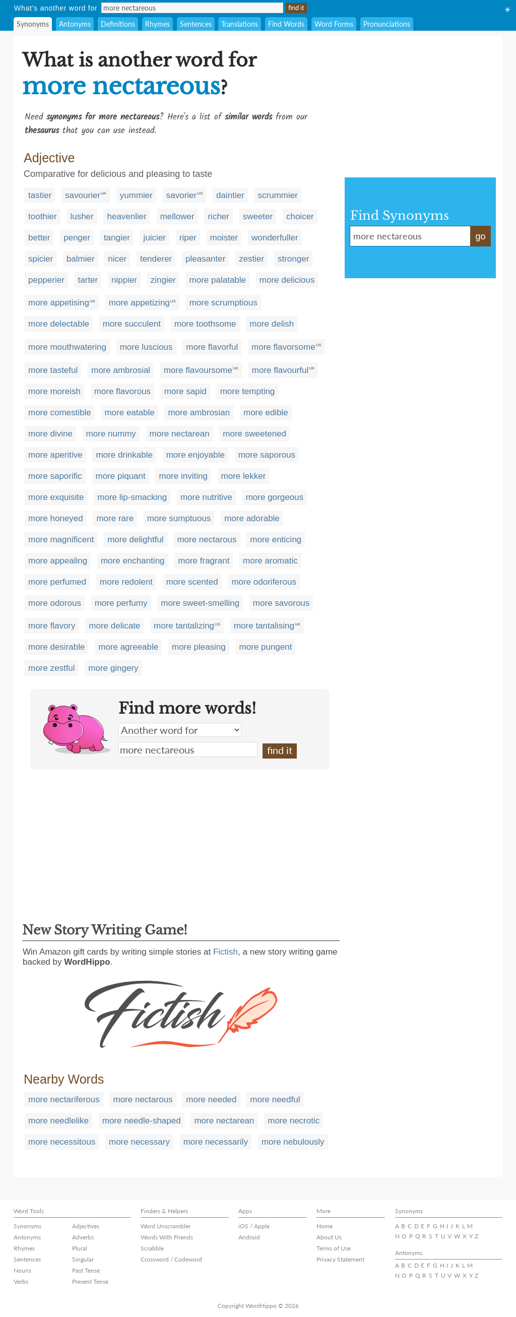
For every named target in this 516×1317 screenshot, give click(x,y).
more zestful (51, 668)
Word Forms (333, 24)
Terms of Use (333, 1248)
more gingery (113, 668)
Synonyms (33, 24)
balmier (81, 259)
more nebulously (293, 1142)
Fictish (225, 952)
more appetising (58, 302)
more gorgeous (274, 497)
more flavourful (280, 370)
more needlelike (58, 1120)
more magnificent (61, 539)
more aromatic (270, 561)
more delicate (114, 626)
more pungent (265, 647)
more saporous (266, 455)
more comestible (59, 412)
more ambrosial (120, 370)
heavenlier (126, 216)
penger (76, 237)
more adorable (252, 518)
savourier (82, 195)
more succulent (132, 324)
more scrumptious (223, 302)
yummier (136, 195)
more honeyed (55, 518)
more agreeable (128, 647)
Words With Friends (167, 1237)
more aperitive (55, 455)
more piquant (121, 476)
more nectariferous (64, 1099)
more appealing (57, 561)
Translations (239, 24)
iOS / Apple (254, 1226)
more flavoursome (198, 370)
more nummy (111, 433)
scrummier (278, 195)
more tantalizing (184, 626)
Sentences (196, 24)
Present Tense (90, 1281)
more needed (211, 1099)
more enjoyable (195, 455)
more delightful (135, 539)
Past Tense (86, 1270)
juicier (155, 237)
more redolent (126, 582)
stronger (293, 259)
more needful (275, 1099)
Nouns (22, 1270)
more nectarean (180, 433)
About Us (329, 1237)
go (480, 236)
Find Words (286, 24)
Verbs (21, 1281)
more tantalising (264, 626)
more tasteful (53, 370)
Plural (79, 1248)
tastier (39, 195)
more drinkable (124, 455)
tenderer (156, 259)
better (39, 237)
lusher (81, 216)
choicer (300, 216)
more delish (271, 324)
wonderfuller (274, 237)
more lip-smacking (132, 497)
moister (224, 237)
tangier (117, 237)
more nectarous (206, 539)
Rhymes (157, 24)
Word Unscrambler (165, 1226)
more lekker (243, 476)
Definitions (118, 24)
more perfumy (121, 603)
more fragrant (203, 561)
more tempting (247, 391)
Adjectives (85, 1226)
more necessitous (61, 1142)
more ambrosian (199, 412)
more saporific (55, 476)
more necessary (139, 1142)
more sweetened (254, 433)
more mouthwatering (67, 347)
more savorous (281, 603)
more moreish (54, 391)
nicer (117, 259)
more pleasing (199, 647)
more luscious (146, 347)
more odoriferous (263, 582)
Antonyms (75, 24)
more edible (265, 412)
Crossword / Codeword (171, 1259)
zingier (163, 280)
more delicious (287, 280)
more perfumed (57, 582)
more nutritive (206, 497)
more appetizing (139, 302)
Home (324, 1226)
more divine (50, 433)
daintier (230, 195)
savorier (181, 195)
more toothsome (205, 324)
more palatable (217, 280)
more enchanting (133, 561)
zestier (251, 259)
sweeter (258, 216)
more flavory (52, 626)
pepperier (46, 280)
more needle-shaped (141, 1120)
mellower (177, 216)
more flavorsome (283, 347)
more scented (192, 582)
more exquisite (56, 497)
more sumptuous (179, 518)
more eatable (129, 412)
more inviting (183, 476)
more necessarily (215, 1142)
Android (249, 1237)
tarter (88, 280)
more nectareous (187, 749)
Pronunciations (386, 24)
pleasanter (205, 259)
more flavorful (212, 347)
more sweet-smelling (200, 603)
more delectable (58, 324)
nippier (124, 280)
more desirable (56, 647)
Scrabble (152, 1248)
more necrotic (293, 1120)
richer (218, 216)
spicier (40, 259)
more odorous (54, 603)
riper (188, 237)
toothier (42, 216)
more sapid (185, 391)
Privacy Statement (340, 1259)
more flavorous (122, 391)
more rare (115, 518)
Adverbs (83, 1237)
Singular (83, 1259)
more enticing (275, 539)
